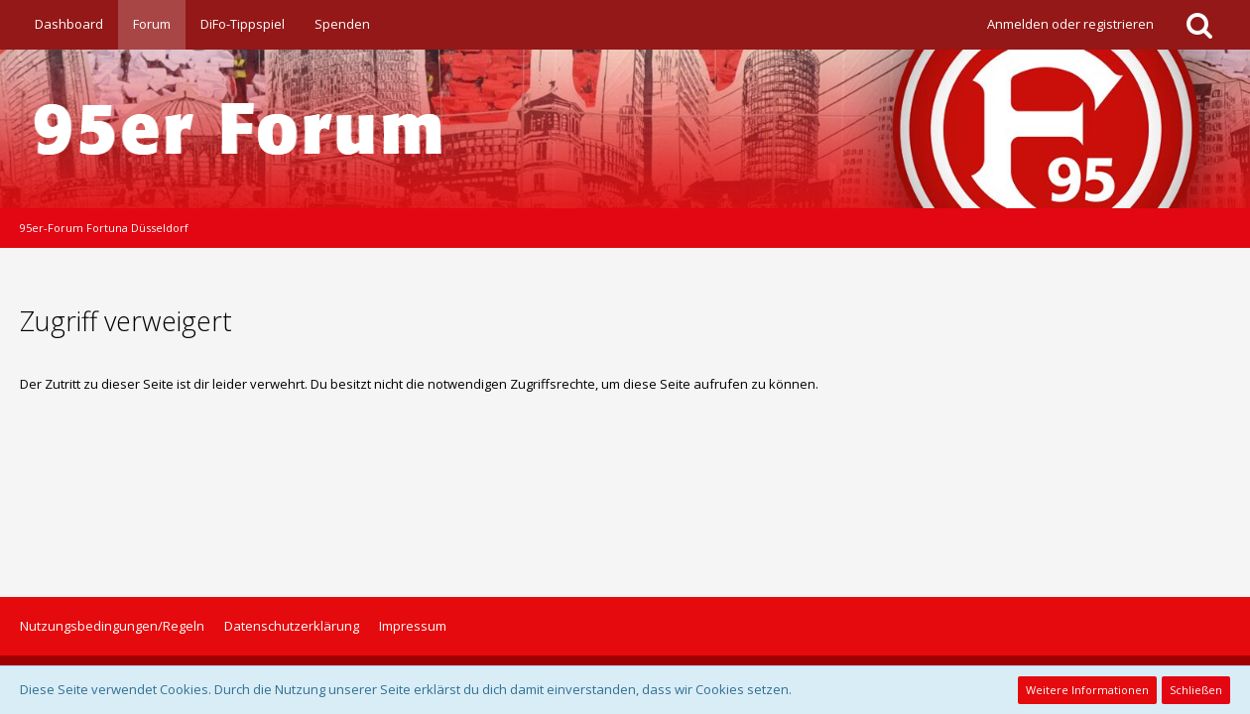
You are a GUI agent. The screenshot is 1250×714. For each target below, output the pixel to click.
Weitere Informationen (1087, 689)
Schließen (1196, 689)
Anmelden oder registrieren (1070, 24)
